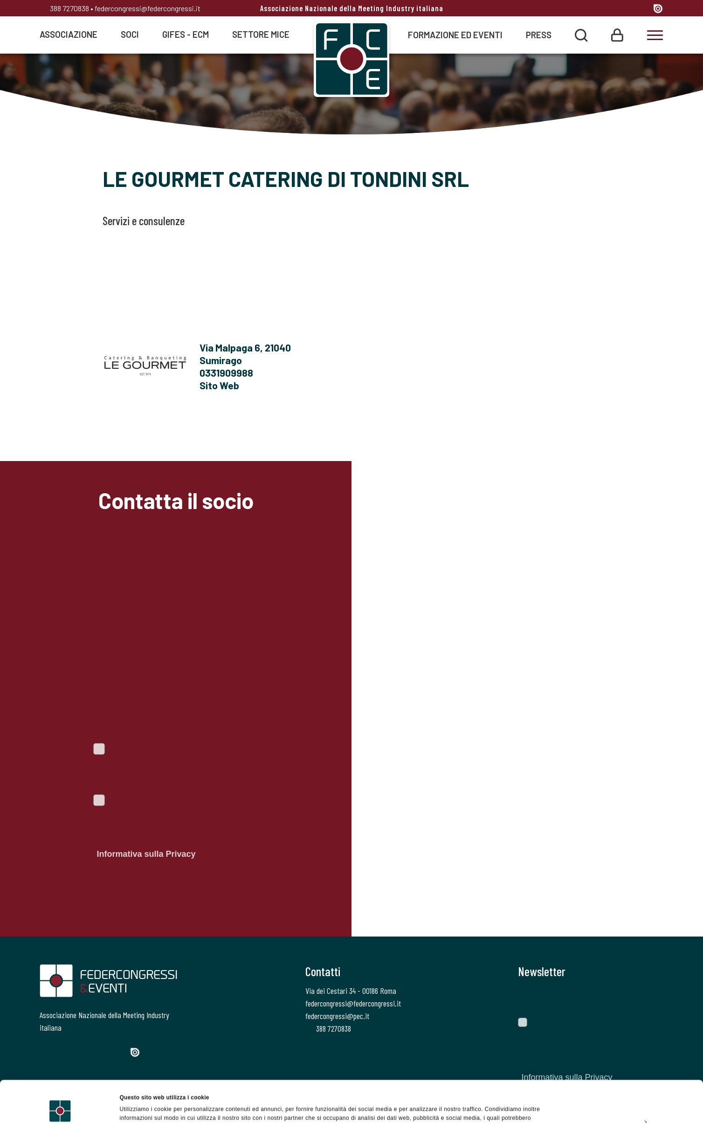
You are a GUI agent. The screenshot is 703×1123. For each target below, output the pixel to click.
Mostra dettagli (140, 1106)
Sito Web (219, 385)
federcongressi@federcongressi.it (147, 8)
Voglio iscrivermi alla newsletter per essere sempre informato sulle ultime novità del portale (174, 769)
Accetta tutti (625, 1058)
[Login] (617, 34)
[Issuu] (658, 8)
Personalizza (625, 1080)
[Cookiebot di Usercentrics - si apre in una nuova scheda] (60, 1106)
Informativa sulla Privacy (145, 854)
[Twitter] (590, 9)
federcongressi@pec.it (337, 1016)
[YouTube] (642, 9)
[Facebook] (573, 9)
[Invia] (649, 998)
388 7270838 (64, 8)
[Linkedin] (624, 9)
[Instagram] (607, 9)
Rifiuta (625, 1101)
